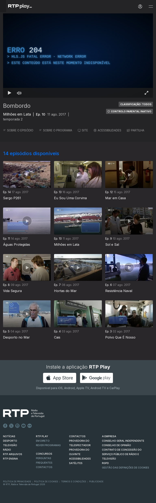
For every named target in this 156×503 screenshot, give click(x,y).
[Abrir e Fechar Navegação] (150, 6)
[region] (78, 55)
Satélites (75, 463)
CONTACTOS (77, 436)
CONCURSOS (44, 453)
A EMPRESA (109, 436)
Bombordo (16, 105)
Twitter (11, 426)
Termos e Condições (73, 481)
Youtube (23, 426)
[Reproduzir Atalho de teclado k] (9, 93)
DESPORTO (10, 440)
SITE (83, 130)
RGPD (105, 463)
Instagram (17, 426)
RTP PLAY (42, 436)
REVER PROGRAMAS (48, 445)
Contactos (44, 467)
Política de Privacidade (17, 481)
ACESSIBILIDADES (107, 130)
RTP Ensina (10, 458)
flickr (29, 426)
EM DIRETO (43, 440)
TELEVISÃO (10, 445)
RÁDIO (7, 449)
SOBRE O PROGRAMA (55, 130)
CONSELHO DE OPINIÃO (116, 445)
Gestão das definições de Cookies (125, 467)
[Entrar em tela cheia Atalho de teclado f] (146, 93)
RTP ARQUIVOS (12, 454)
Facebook (5, 426)
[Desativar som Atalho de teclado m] (19, 93)
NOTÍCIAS (9, 436)
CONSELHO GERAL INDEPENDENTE (123, 440)
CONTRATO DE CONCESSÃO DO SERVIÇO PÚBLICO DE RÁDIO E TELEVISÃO (122, 454)
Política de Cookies (46, 481)
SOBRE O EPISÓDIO (18, 130)
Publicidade (96, 481)
